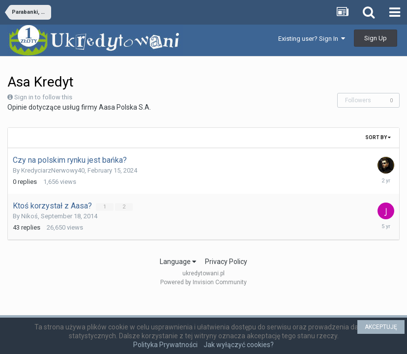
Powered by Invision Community (203, 282)
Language (178, 262)
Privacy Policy (226, 262)
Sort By (378, 137)
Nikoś (29, 216)
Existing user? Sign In (311, 38)
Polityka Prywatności (165, 345)
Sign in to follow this (43, 97)
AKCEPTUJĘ (381, 327)
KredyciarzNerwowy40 (53, 170)
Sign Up (375, 38)
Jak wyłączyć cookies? (239, 345)
